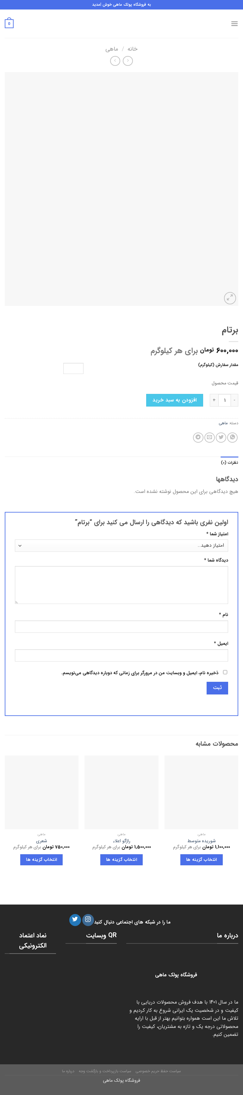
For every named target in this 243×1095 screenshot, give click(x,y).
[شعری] (41, 792)
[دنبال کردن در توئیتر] (75, 920)
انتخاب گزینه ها (201, 859)
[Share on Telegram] (198, 437)
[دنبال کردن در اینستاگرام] (88, 920)
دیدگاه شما (216, 560)
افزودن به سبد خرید (175, 400)
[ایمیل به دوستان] (209, 437)
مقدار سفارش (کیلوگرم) (218, 365)
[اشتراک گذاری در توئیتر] (221, 437)
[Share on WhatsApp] (232, 437)
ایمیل (221, 643)
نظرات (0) (229, 463)
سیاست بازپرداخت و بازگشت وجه (105, 1071)
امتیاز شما (217, 534)
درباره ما (68, 1071)
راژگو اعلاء (121, 841)
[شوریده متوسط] (201, 792)
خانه (133, 49)
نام (223, 615)
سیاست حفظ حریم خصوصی (158, 1071)
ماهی (111, 49)
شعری (41, 841)
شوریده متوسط (201, 841)
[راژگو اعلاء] (121, 792)
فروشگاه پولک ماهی (121, 1080)
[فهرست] (234, 23)
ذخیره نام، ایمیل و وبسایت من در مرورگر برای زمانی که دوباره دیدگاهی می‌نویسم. (139, 673)
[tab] (229, 463)
